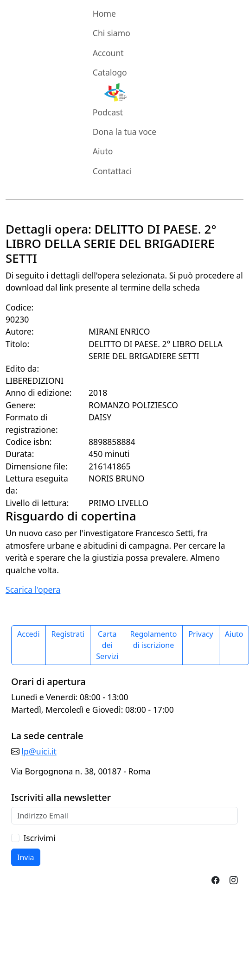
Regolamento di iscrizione (153, 639)
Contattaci (112, 171)
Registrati (68, 634)
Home (104, 13)
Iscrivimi (39, 837)
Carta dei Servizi (107, 645)
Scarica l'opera (33, 589)
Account (108, 52)
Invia (25, 857)
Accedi (28, 634)
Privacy (200, 634)
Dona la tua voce (124, 131)
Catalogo (110, 72)
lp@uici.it (39, 751)
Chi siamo (111, 32)
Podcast (108, 112)
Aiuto (103, 151)
